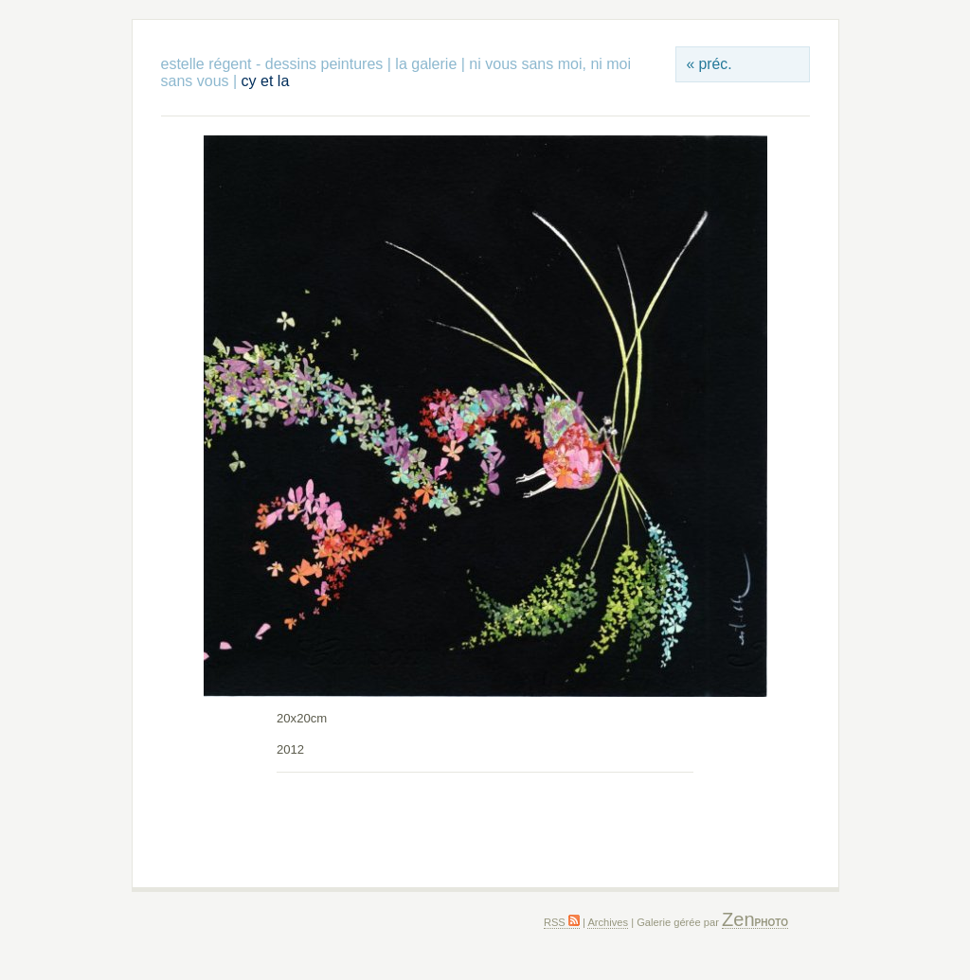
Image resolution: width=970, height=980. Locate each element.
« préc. (708, 64)
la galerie (427, 64)
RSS (562, 922)
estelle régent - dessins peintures (272, 64)
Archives (607, 922)
